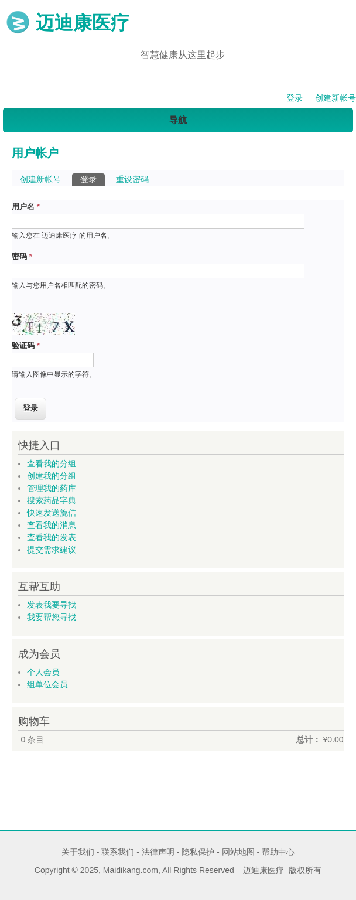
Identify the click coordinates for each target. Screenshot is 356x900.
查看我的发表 (51, 537)
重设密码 (132, 179)
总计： (308, 739)
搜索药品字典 (51, 500)
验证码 (26, 345)
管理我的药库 (51, 488)
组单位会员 (47, 684)
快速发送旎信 (51, 512)
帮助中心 (278, 852)
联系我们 (117, 852)
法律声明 (158, 852)
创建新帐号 (335, 98)
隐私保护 (198, 852)
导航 (178, 120)
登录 (294, 98)
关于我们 (77, 852)
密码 (22, 256)
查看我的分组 (51, 463)
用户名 (26, 206)
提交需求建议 (51, 549)
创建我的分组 (51, 475)
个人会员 (43, 672)
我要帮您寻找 (51, 617)
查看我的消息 (51, 525)
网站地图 (238, 852)
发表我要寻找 (51, 604)
